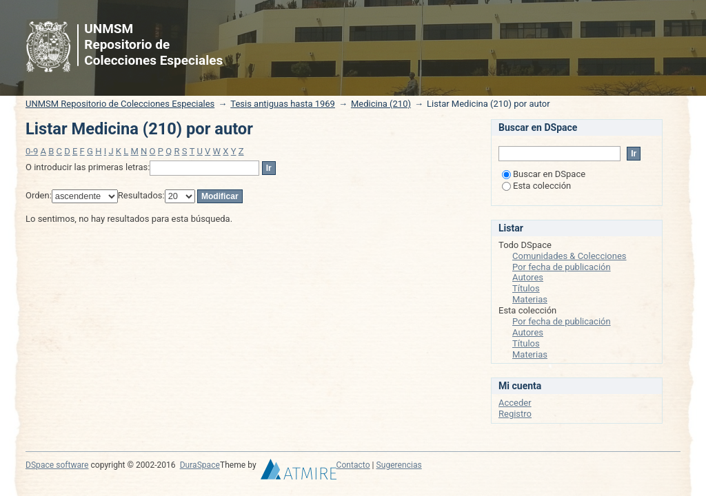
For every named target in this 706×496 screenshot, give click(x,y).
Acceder (515, 402)
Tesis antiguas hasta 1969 (282, 104)
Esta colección (536, 185)
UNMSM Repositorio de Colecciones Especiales (120, 104)
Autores (527, 277)
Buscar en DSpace (543, 174)
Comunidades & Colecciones (569, 256)
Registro (515, 414)
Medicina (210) (381, 104)
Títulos (526, 288)
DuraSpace (200, 465)
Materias (529, 299)
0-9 (32, 151)
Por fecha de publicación (561, 267)
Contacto (353, 465)
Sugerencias (399, 465)
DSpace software (57, 465)
